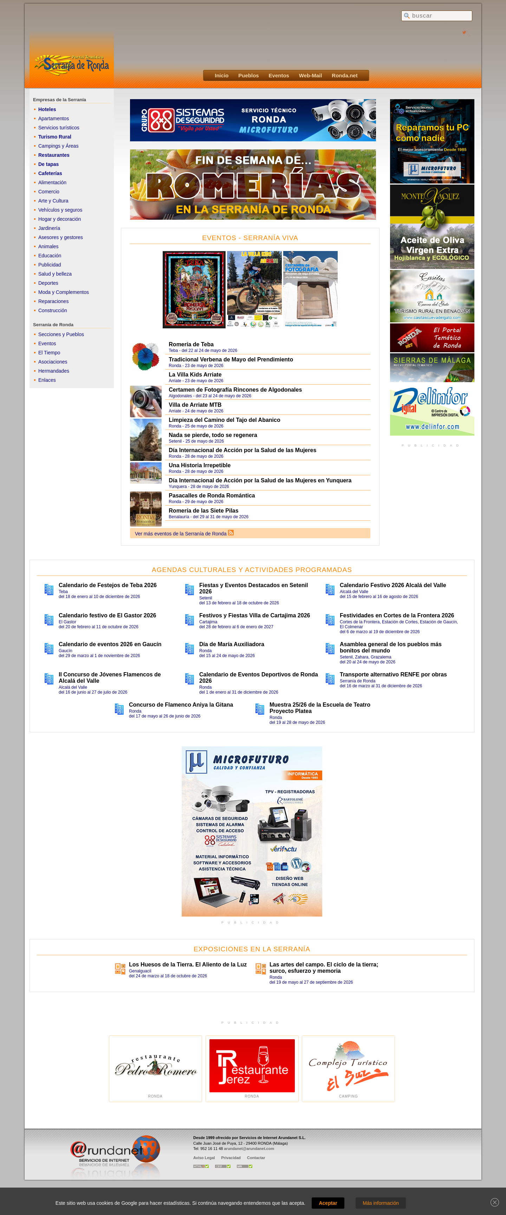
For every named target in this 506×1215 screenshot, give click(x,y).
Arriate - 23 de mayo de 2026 (267, 377)
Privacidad (231, 1158)
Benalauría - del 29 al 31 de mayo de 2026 (267, 513)
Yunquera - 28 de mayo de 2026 (267, 482)
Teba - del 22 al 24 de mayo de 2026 (265, 347)
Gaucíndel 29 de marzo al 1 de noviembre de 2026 (118, 649)
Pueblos (248, 75)
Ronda (155, 1069)
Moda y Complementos (63, 292)
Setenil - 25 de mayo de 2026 (267, 437)
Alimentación (52, 182)
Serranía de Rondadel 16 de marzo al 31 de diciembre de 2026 (399, 679)
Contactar (256, 1158)
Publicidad (49, 265)
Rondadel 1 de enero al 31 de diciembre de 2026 (259, 683)
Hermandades (53, 371)
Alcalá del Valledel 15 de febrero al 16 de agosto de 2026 (399, 590)
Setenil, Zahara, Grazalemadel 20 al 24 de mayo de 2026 (399, 652)
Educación (49, 255)
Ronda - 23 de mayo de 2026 (267, 361)
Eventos (279, 75)
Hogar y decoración (59, 219)
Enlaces (47, 380)
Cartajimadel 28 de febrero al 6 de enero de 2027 (259, 620)
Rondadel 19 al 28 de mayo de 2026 (329, 713)
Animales (48, 246)
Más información (381, 1203)
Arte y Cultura (53, 201)
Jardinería (49, 228)
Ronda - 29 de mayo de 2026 (265, 498)
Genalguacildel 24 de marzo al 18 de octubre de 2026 (188, 970)
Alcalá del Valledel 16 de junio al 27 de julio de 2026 (118, 683)
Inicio (221, 75)
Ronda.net (344, 75)
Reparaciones (53, 301)
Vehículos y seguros (60, 210)
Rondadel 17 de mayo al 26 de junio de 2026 (188, 710)
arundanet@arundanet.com (249, 1148)
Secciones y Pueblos (61, 334)
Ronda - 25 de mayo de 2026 (265, 423)
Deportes (48, 283)
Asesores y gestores (60, 237)
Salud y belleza (55, 274)
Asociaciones (52, 362)
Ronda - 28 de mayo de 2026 (267, 452)
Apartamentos (53, 118)
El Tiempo (49, 352)
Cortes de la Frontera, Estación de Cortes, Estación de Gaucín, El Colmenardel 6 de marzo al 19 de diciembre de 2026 (399, 623)
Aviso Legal (204, 1158)
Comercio (48, 191)
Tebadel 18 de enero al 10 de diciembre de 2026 (118, 590)
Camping (348, 1069)
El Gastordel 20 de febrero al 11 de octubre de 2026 (118, 620)
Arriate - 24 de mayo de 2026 (267, 407)
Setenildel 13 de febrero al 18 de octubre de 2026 (259, 593)
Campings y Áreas (58, 146)
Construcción (52, 310)
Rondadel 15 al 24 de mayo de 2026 (259, 649)
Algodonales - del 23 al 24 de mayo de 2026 (265, 393)
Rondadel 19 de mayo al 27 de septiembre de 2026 (329, 973)
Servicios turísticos (58, 127)
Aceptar (328, 1203)
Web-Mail (310, 75)
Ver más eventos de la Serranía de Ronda (181, 533)
